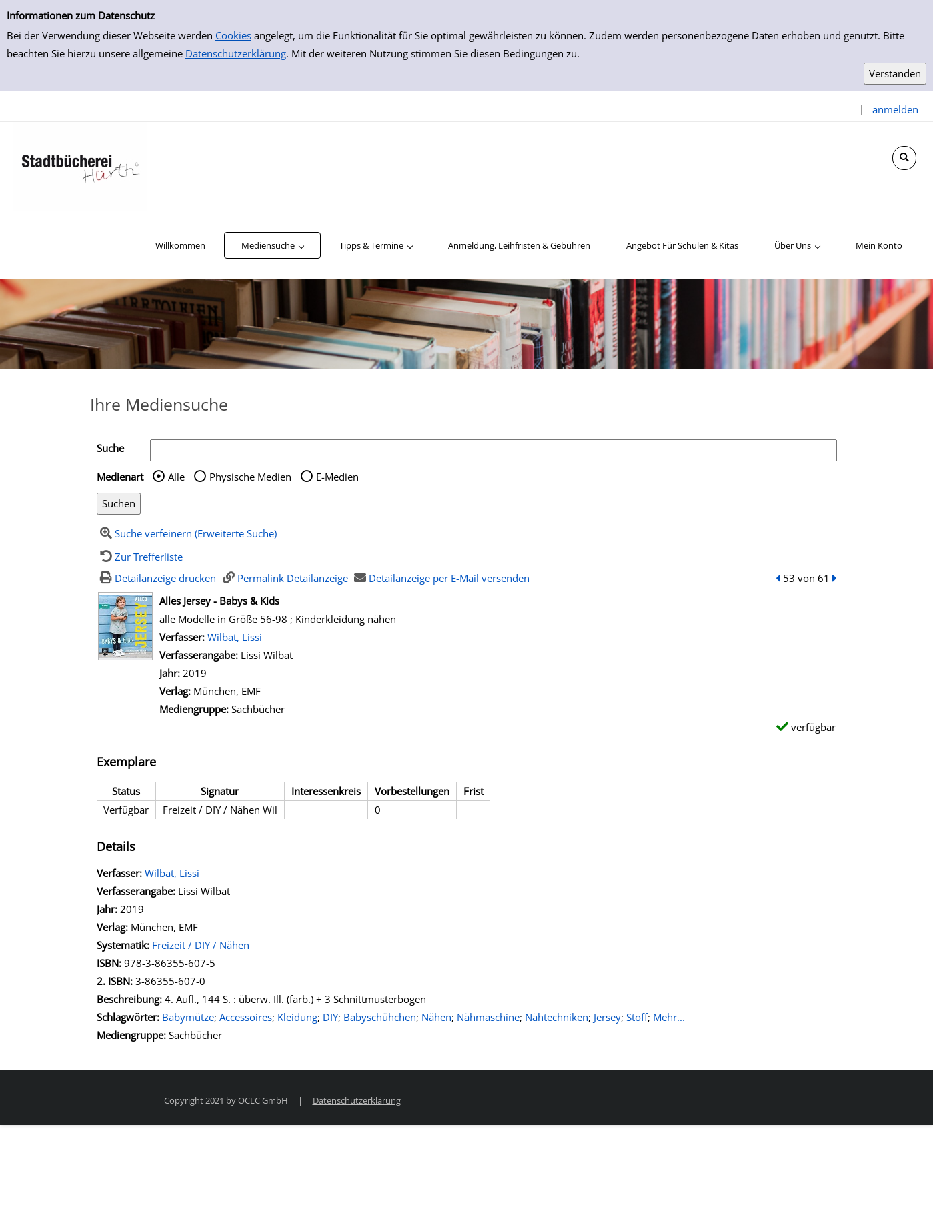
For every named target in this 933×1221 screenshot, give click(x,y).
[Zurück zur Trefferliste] (140, 556)
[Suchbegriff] (493, 450)
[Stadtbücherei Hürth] (80, 165)
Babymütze (188, 1017)
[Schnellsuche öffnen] (904, 158)
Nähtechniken (556, 1017)
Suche (110, 448)
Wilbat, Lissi (234, 637)
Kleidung (297, 1017)
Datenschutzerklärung (235, 53)
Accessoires (245, 1017)
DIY (330, 1017)
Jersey (607, 1017)
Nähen (436, 1017)
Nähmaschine (488, 1017)
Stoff (637, 1017)
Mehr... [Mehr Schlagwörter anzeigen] (669, 1017)
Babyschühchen (379, 1017)
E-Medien (337, 476)
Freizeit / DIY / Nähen (200, 945)
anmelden (895, 109)
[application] (272, 245)
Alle (176, 476)
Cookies (233, 35)
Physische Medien (250, 476)
